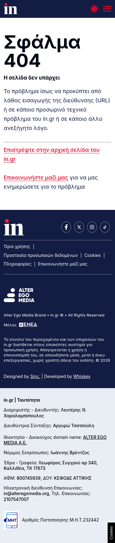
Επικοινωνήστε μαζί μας (36, 177)
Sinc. (35, 376)
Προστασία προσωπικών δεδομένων (41, 255)
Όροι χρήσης (17, 246)
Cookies (92, 255)
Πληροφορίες (18, 263)
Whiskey (81, 376)
